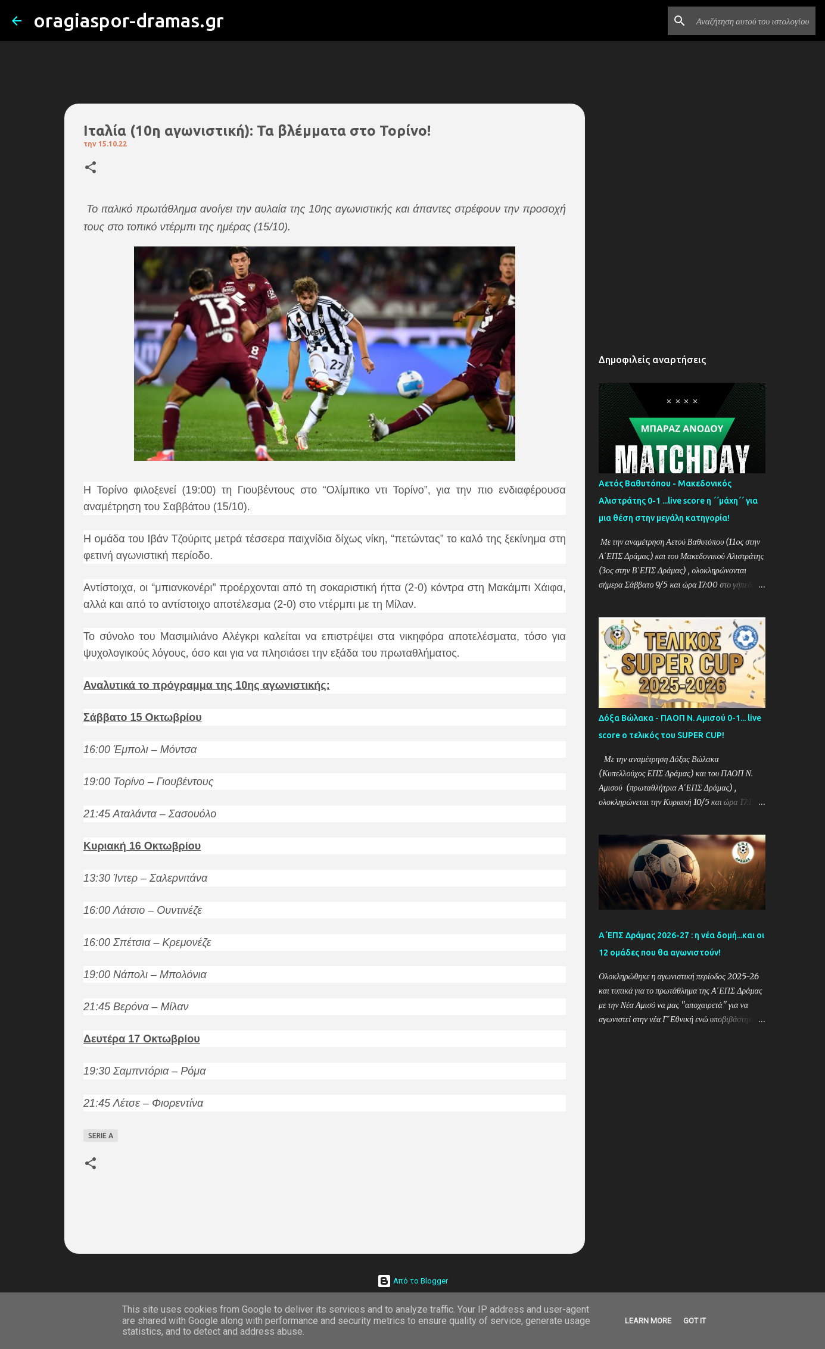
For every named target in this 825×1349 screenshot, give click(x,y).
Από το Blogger (412, 1280)
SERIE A (100, 1135)
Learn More (648, 1320)
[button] (90, 168)
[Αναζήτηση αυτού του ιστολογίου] (752, 21)
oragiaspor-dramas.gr (128, 20)
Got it (694, 1320)
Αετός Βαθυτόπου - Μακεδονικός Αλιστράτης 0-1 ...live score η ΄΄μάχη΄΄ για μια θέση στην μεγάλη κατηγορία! (678, 501)
